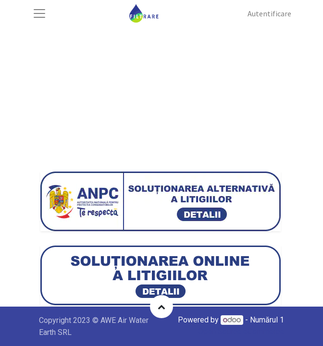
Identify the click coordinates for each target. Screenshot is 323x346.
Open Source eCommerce (241, 331)
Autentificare (269, 13)
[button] (161, 306)
